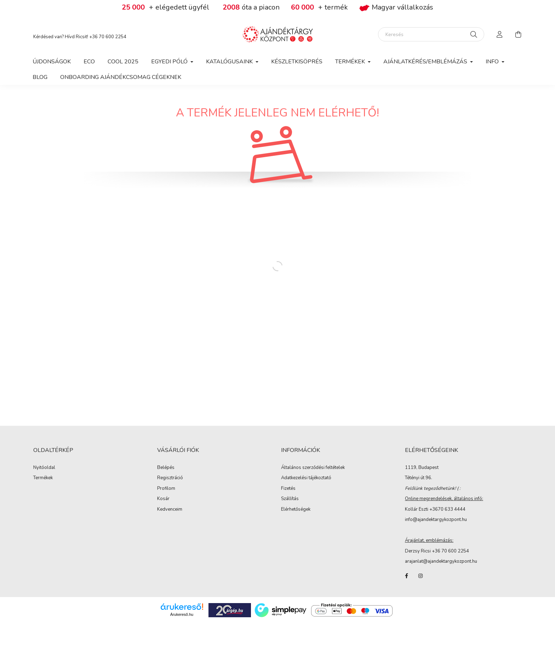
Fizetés (288, 489)
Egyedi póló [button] (170, 61)
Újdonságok (52, 61)
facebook (406, 576)
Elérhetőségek (295, 509)
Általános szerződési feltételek (313, 468)
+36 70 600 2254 (107, 37)
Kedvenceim (169, 509)
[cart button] (518, 34)
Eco (89, 61)
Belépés (165, 468)
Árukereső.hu (181, 614)
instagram (420, 576)
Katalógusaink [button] (230, 61)
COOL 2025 (123, 61)
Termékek (43, 478)
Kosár (163, 499)
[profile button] (500, 34)
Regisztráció (170, 478)
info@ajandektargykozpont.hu (436, 519)
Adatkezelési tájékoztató (306, 478)
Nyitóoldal (44, 468)
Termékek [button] (350, 61)
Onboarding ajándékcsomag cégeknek (120, 77)
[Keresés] (431, 34)
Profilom (166, 489)
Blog (40, 77)
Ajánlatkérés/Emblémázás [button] (426, 61)
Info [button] (493, 61)
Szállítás (290, 499)
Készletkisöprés (296, 61)
